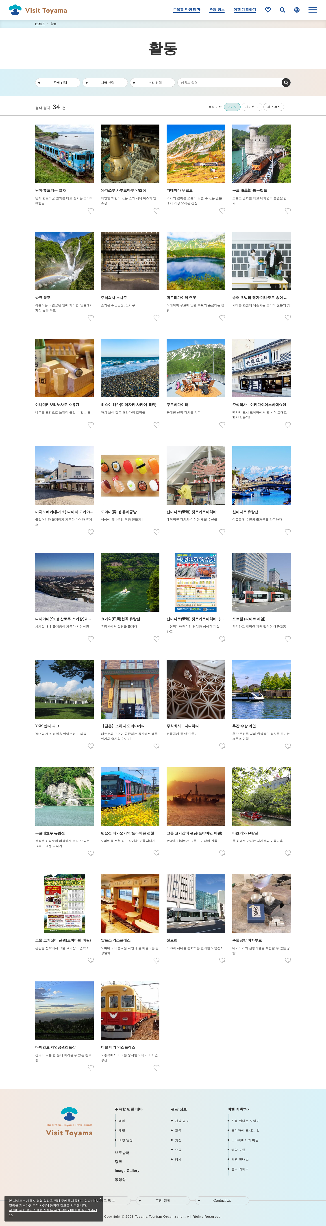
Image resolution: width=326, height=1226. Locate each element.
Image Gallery (127, 1171)
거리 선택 (155, 82)
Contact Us (222, 1200)
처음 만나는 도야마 (245, 1121)
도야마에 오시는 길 (245, 1130)
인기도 (232, 107)
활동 (53, 24)
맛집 (178, 1140)
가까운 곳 (252, 107)
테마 (122, 1121)
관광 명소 (182, 1121)
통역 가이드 (240, 1169)
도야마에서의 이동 (245, 1140)
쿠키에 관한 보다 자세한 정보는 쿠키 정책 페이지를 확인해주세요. (53, 1212)
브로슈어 (122, 1153)
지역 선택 (107, 82)
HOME (40, 24)
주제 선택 (60, 82)
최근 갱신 (273, 107)
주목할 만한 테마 (186, 9)
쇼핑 (178, 1150)
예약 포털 (238, 1150)
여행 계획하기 (245, 9)
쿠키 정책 (163, 1200)
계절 (122, 1130)
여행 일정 (126, 1140)
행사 (178, 1159)
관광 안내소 (240, 1159)
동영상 (120, 1180)
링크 (118, 1162)
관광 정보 (216, 9)
